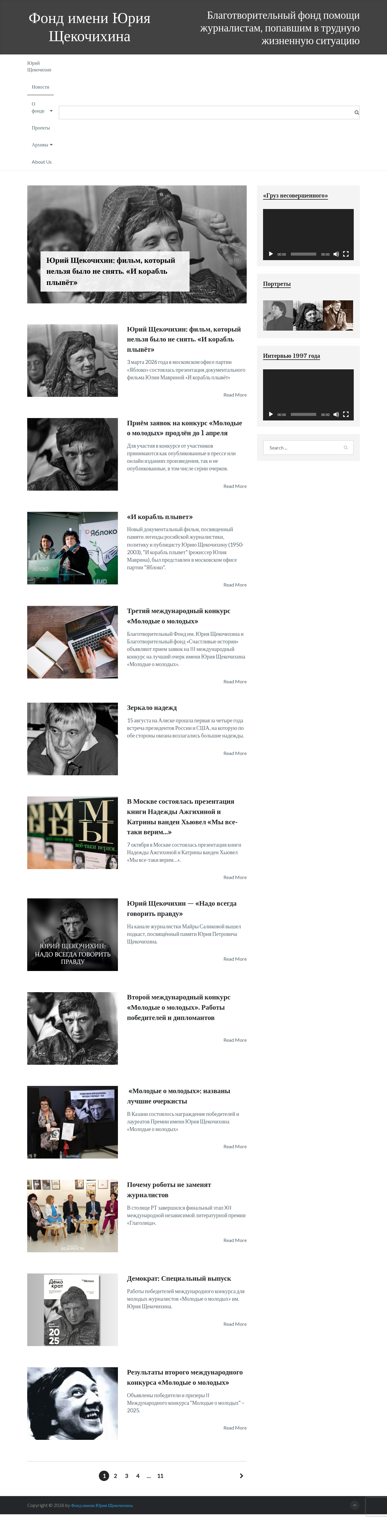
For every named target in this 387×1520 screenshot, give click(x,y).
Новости (40, 87)
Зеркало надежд (153, 713)
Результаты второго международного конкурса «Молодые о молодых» (170, 1388)
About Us (42, 162)
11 (160, 1481)
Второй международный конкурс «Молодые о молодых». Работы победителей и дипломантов (181, 1013)
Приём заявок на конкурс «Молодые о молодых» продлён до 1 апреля (185, 433)
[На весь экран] (346, 254)
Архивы (40, 144)
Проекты (41, 127)
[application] (308, 234)
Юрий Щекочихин (39, 66)
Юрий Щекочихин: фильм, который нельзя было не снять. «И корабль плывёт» (186, 339)
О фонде (38, 107)
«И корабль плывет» (161, 522)
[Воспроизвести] (271, 254)
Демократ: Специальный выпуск (181, 1284)
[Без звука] (336, 254)
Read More (235, 394)
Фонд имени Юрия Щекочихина (90, 27)
